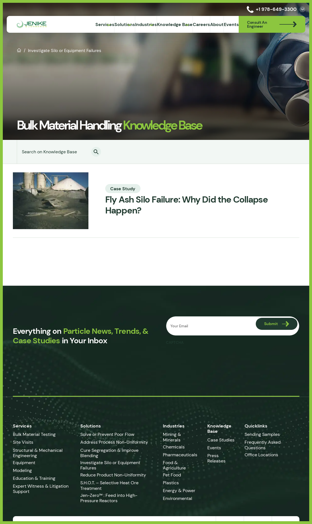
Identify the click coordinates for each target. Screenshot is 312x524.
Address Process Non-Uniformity (114, 442)
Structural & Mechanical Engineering (38, 453)
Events (214, 447)
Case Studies (220, 440)
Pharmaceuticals (180, 454)
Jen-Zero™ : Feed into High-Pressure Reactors (108, 498)
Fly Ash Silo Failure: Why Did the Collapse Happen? (186, 205)
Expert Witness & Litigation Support (41, 488)
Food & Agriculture (174, 465)
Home (19, 50)
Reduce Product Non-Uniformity (113, 475)
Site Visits (23, 442)
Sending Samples (262, 434)
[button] (96, 152)
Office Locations (262, 454)
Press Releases (216, 458)
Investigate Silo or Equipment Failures (110, 465)
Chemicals (174, 447)
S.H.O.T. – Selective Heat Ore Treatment (109, 485)
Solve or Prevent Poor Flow (107, 434)
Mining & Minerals (172, 437)
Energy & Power (179, 490)
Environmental (177, 498)
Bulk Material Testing (34, 434)
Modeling (22, 470)
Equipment (24, 462)
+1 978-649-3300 (271, 9)
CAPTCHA (175, 342)
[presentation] (208, 359)
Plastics (171, 482)
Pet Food (172, 475)
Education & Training (34, 478)
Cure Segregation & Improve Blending (109, 453)
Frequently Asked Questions (263, 445)
